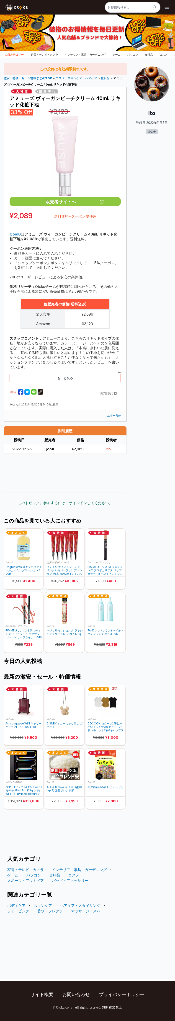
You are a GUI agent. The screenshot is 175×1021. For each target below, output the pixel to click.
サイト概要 (42, 994)
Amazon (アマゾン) (99, 562)
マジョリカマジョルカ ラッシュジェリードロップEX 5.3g (64, 632)
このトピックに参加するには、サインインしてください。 (65, 503)
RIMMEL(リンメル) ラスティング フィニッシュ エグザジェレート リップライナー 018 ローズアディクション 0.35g (23, 634)
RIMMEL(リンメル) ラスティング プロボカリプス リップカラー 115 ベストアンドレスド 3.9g (105, 570)
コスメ (164, 54)
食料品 (149, 54)
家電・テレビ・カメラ (44, 54)
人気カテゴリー (14, 54)
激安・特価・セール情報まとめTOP (28, 78)
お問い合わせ (76, 994)
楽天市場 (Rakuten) (57, 562)
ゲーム (116, 54)
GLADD (9, 718)
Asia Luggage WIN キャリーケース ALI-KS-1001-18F (23, 725)
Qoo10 (9, 562)
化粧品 (105, 78)
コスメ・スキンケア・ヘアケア (76, 78)
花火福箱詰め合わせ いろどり (106, 787)
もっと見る (65, 378)
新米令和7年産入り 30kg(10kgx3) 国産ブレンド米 (64, 788)
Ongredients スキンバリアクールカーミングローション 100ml (23, 570)
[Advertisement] (65, 473)
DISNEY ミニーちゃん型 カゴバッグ (64, 725)
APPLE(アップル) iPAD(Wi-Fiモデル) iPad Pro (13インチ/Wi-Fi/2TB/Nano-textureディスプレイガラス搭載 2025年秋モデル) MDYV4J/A (23, 790)
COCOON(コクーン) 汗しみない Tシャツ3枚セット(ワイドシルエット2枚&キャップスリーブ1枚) (106, 727)
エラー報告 (114, 415)
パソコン (132, 54)
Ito (108, 449)
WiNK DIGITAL (13, 782)
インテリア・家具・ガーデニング (85, 54)
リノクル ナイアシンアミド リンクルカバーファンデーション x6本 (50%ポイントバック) (64, 570)
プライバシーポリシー (121, 994)
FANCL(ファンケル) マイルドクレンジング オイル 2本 (106, 632)
